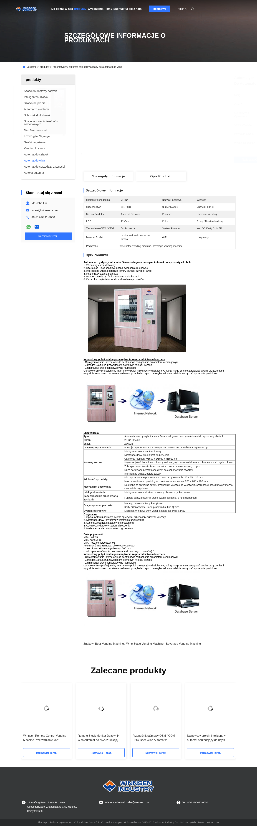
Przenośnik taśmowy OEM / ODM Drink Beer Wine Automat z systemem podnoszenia (153, 738)
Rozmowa (159, 8)
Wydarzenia (96, 8)
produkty (80, 8)
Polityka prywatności (60, 822)
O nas (69, 8)
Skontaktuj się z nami (127, 8)
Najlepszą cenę (178, 159)
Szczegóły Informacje (108, 176)
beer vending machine (109, 643)
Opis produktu (161, 176)
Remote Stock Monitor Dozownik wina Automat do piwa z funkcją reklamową (98, 738)
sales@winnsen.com (44, 210)
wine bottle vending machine (144, 643)
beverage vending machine (183, 643)
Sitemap (42, 822)
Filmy (108, 8)
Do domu (57, 8)
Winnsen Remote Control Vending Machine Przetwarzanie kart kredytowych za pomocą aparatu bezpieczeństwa (44, 738)
